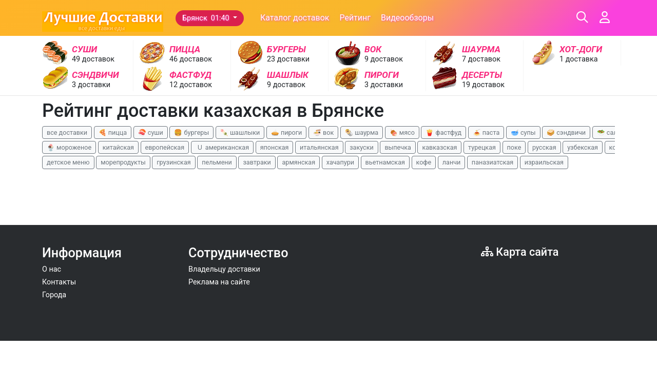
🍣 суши (150, 132)
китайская (118, 147)
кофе (424, 162)
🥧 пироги (286, 132)
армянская (298, 162)
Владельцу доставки (224, 269)
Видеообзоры (407, 18)
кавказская (439, 147)
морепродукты (123, 162)
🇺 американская (222, 147)
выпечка (397, 147)
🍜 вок (323, 132)
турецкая (482, 147)
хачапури (340, 162)
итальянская (319, 147)
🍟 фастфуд (443, 132)
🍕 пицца (113, 132)
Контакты (59, 282)
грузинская (173, 162)
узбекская (582, 147)
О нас (51, 269)
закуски (362, 147)
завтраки (256, 162)
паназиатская (492, 162)
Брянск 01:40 (206, 18)
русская (544, 147)
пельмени (217, 162)
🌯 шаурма (361, 132)
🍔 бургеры (191, 132)
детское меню (68, 162)
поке (514, 147)
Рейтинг (355, 18)
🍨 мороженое (69, 147)
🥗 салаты (613, 132)
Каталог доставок (295, 18)
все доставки (67, 132)
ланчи (451, 162)
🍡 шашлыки (240, 132)
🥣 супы (523, 132)
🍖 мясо (402, 132)
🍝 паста (486, 132)
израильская (544, 162)
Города (54, 295)
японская (274, 147)
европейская (165, 147)
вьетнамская (385, 162)
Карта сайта (519, 251)
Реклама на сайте (219, 282)
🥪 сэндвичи (566, 132)
